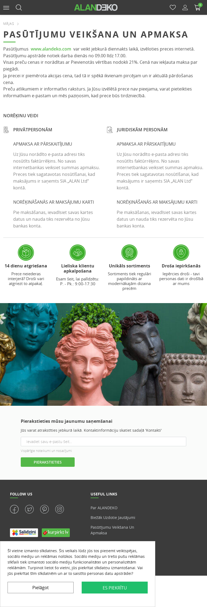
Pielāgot (40, 588)
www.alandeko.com (51, 49)
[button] (6, 7)
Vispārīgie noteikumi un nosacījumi (46, 450)
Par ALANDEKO (104, 507)
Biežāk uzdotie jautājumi (113, 517)
